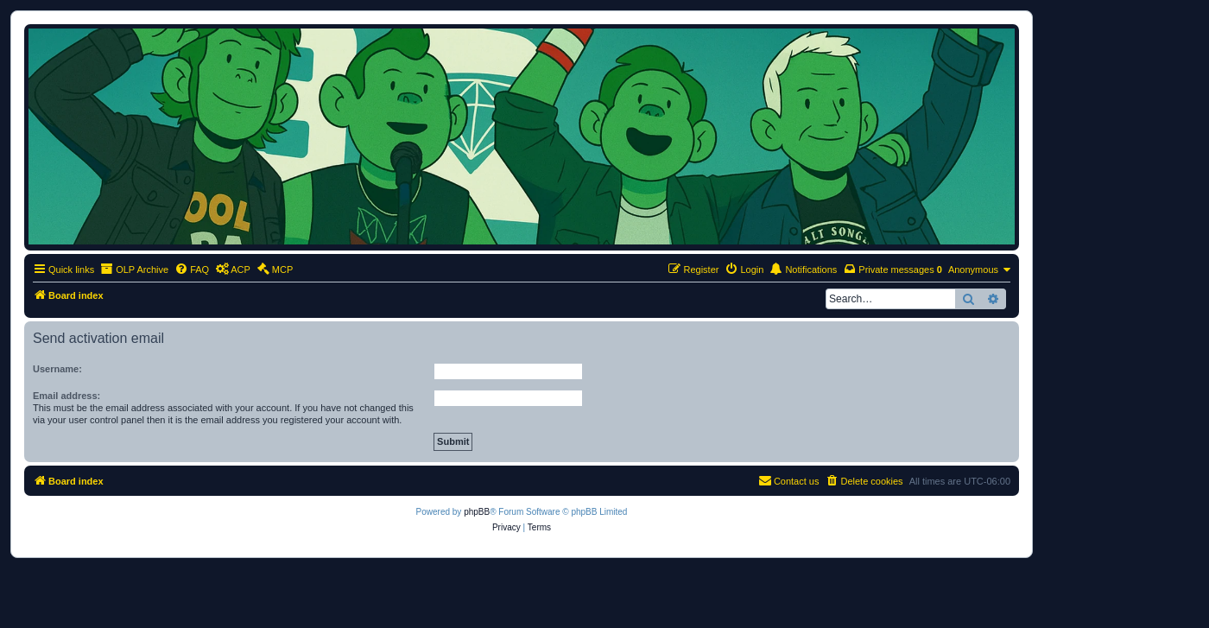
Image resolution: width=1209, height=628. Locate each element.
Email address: (66, 395)
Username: (57, 369)
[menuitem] (191, 269)
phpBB (477, 512)
